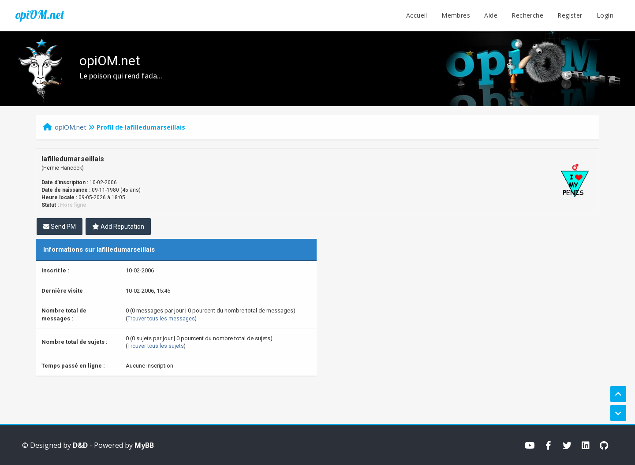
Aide (490, 15)
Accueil (416, 15)
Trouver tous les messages (161, 319)
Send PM (59, 226)
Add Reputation (118, 226)
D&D (80, 445)
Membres (455, 15)
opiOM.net (39, 14)
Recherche (527, 15)
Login (605, 15)
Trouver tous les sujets (155, 346)
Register (569, 15)
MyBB (144, 445)
